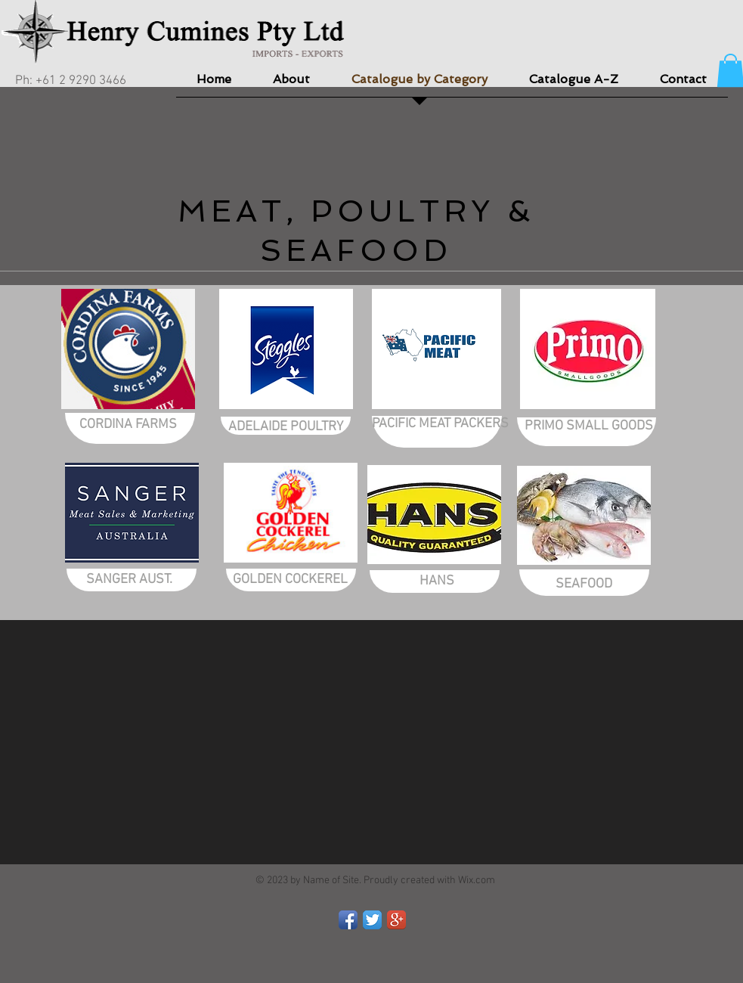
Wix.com (476, 880)
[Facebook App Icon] (348, 919)
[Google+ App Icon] (396, 919)
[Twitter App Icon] (372, 919)
